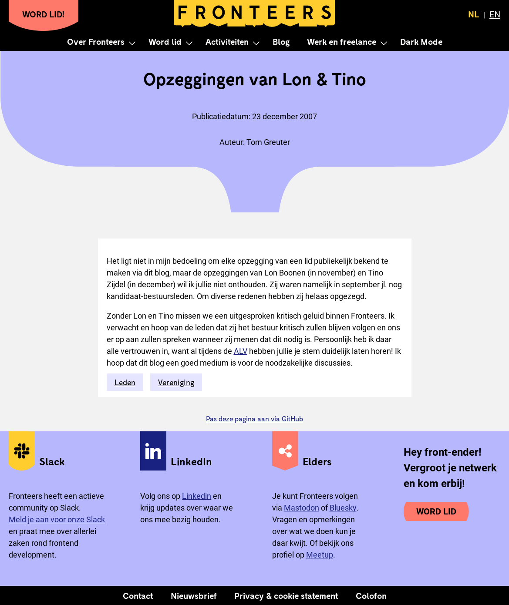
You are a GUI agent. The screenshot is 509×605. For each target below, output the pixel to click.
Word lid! (43, 14)
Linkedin (196, 496)
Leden (125, 382)
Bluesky (343, 507)
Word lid (165, 41)
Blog (281, 41)
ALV (240, 351)
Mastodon (301, 507)
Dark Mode (421, 41)
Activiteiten (227, 41)
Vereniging (176, 382)
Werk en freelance (341, 41)
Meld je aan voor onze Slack (57, 519)
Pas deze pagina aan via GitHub (254, 418)
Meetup (319, 554)
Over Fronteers (96, 41)
